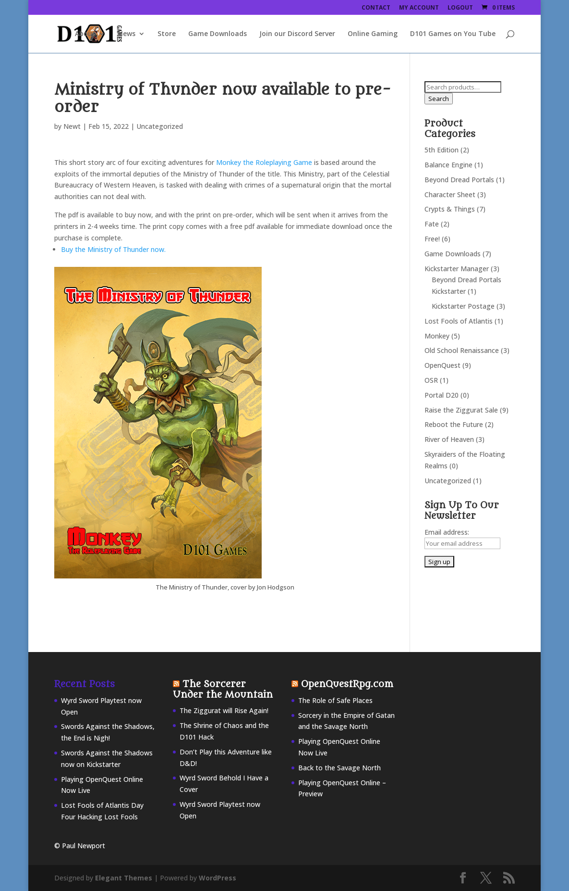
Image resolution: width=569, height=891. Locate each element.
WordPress (217, 877)
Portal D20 (441, 395)
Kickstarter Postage (463, 306)
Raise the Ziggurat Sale (461, 409)
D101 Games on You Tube (453, 34)
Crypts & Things (449, 208)
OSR (431, 380)
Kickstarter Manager (456, 268)
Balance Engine (448, 164)
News (126, 34)
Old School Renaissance (461, 350)
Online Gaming (373, 34)
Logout (460, 8)
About (85, 34)
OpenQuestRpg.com (347, 684)
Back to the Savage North (339, 767)
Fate (431, 223)
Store (166, 34)
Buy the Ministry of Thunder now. (113, 249)
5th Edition (441, 149)
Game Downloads (217, 34)
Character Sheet (449, 194)
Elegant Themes (123, 877)
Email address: (446, 532)
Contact (376, 8)
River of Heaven (449, 439)
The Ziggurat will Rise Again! (224, 710)
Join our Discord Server (297, 34)
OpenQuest (442, 365)
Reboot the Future (453, 424)
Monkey (436, 335)
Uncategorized (447, 480)
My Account (419, 8)
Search (438, 98)
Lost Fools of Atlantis (458, 321)
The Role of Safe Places (335, 700)
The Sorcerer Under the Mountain (223, 689)
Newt (72, 126)
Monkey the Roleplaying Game (265, 162)
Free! (432, 238)
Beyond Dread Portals (459, 179)
